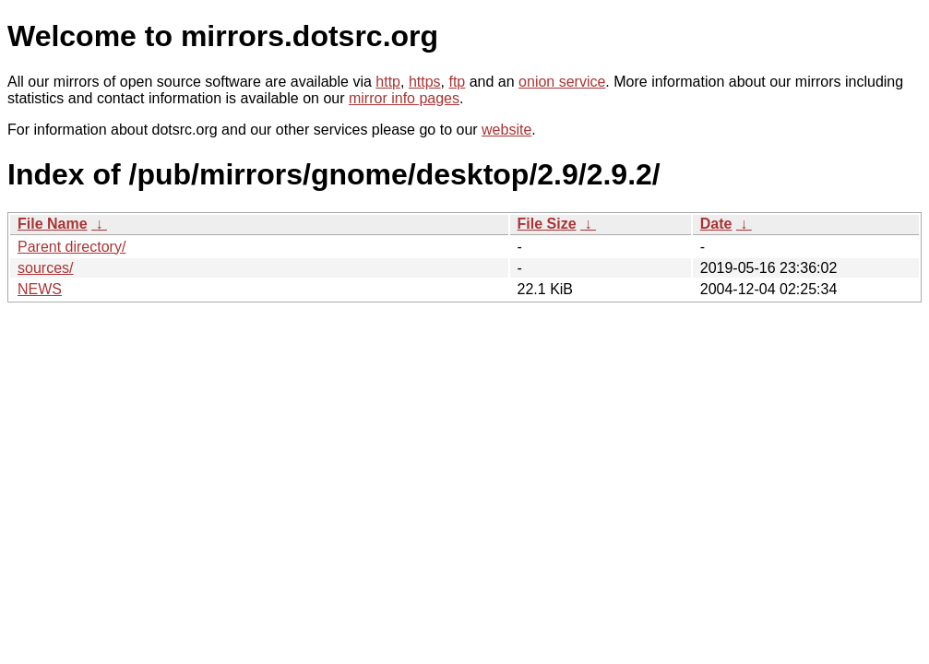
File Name (53, 223)
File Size (547, 223)
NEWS (40, 289)
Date (716, 223)
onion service (561, 81)
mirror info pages (404, 98)
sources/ (45, 268)
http (387, 81)
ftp (456, 81)
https (425, 81)
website (506, 129)
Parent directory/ (71, 247)
